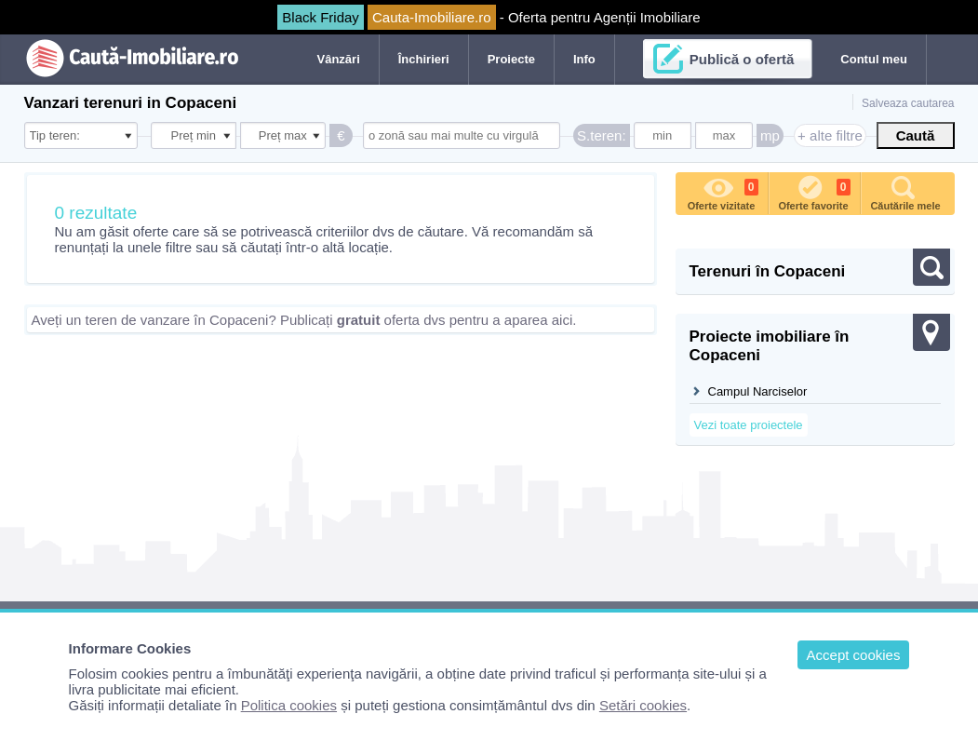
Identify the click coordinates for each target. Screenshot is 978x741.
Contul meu (873, 59)
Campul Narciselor (758, 391)
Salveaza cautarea (908, 103)
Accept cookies (854, 655)
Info (584, 59)
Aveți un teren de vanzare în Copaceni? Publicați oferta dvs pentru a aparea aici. (304, 320)
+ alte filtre (830, 135)
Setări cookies (643, 705)
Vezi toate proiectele (748, 425)
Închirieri (423, 59)
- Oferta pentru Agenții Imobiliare (488, 17)
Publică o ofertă (742, 59)
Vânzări (338, 59)
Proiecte (511, 59)
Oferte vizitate (723, 191)
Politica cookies (289, 705)
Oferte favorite (814, 191)
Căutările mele (905, 191)
